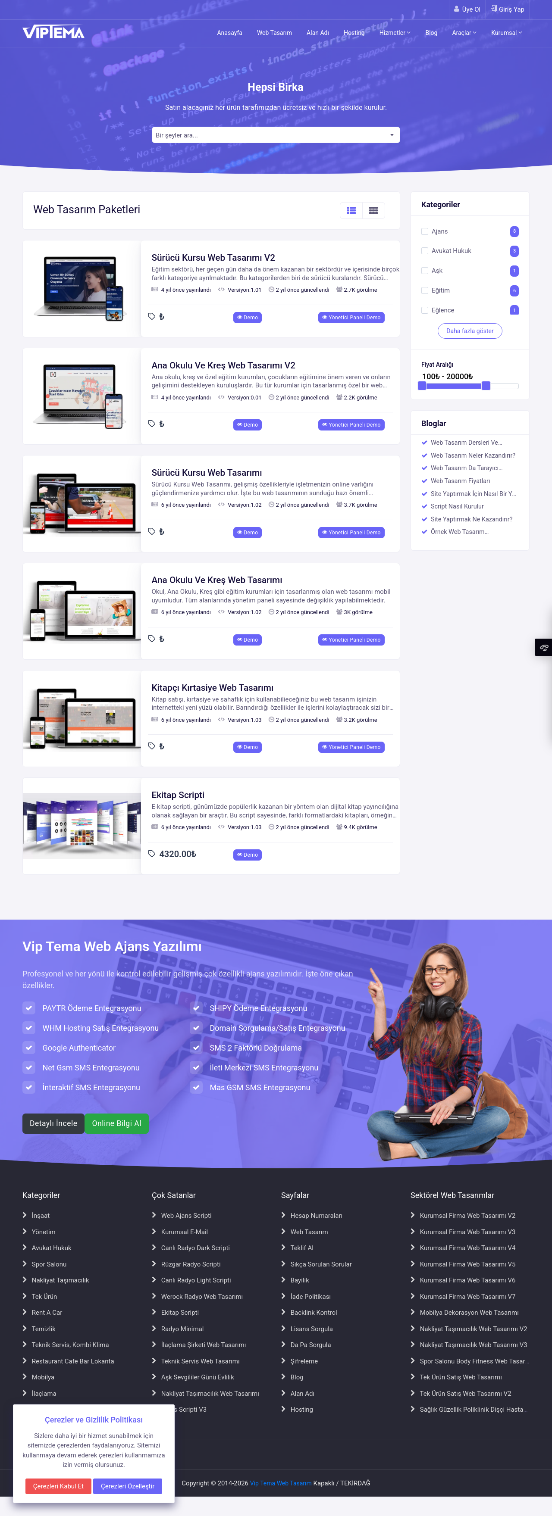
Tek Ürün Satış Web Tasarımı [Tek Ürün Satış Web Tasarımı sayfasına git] (456, 1377)
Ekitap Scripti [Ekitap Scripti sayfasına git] (175, 1312)
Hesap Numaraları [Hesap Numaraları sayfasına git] (311, 1216)
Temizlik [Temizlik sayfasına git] (39, 1329)
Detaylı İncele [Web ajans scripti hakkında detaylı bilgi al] (53, 1123)
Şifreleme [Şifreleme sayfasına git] (299, 1361)
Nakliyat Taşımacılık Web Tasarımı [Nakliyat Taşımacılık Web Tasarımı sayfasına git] (205, 1393)
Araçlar (464, 32)
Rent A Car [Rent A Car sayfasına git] (42, 1312)
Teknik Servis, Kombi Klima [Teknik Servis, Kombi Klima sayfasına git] (65, 1345)
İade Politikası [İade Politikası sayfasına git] (306, 1297)
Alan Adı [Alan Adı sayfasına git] (297, 1393)
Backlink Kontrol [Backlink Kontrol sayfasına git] (309, 1312)
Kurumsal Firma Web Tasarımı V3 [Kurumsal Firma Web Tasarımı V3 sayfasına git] (463, 1232)
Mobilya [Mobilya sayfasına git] (38, 1377)
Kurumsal (506, 32)
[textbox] (276, 135)
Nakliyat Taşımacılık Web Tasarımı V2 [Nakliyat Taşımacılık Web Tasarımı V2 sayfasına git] (469, 1329)
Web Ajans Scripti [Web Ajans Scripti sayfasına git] (182, 1216)
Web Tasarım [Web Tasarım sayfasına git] (304, 1232)
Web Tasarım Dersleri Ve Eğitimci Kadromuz (464, 443)
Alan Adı (318, 32)
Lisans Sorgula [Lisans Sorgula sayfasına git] (307, 1329)
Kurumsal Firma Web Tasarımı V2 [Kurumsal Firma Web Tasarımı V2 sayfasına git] (463, 1216)
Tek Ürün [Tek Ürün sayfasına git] (39, 1297)
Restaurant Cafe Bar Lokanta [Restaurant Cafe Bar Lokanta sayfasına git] (68, 1361)
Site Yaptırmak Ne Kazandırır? (471, 519)
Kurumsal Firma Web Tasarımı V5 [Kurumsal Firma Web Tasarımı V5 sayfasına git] (463, 1264)
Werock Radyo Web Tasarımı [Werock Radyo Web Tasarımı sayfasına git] (197, 1297)
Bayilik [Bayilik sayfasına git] (295, 1280)
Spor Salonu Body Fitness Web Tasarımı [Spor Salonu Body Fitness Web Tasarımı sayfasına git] (472, 1361)
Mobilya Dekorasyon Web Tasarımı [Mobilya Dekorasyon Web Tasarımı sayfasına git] (465, 1312)
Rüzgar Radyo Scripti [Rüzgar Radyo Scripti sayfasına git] (186, 1264)
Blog (431, 32)
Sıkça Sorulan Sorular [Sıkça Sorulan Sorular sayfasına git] (316, 1264)
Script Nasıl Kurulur (457, 506)
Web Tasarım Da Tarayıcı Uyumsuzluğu (465, 469)
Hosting (354, 32)
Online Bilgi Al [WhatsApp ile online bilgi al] (116, 1123)
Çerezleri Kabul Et (58, 1486)
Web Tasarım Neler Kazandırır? (473, 455)
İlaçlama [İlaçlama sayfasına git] (39, 1393)
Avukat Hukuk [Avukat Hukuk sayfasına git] (47, 1248)
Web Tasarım (274, 32)
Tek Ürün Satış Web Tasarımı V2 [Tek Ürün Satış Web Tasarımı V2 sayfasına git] (461, 1393)
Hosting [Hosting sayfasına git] (297, 1409)
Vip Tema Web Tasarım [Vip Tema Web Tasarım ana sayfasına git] (281, 1483)
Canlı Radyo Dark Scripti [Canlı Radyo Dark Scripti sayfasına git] (191, 1248)
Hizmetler (395, 32)
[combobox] (276, 135)
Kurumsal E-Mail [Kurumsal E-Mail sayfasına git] (180, 1232)
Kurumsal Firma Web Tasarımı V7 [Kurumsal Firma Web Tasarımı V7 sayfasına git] (463, 1297)
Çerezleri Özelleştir (127, 1486)
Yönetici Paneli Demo (351, 318)
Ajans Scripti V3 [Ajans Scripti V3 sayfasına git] (179, 1409)
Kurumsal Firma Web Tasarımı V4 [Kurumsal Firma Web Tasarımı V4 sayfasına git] (463, 1248)
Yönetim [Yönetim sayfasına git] (39, 1232)
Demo (247, 318)
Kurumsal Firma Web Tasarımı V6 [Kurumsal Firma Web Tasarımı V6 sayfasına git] (463, 1280)
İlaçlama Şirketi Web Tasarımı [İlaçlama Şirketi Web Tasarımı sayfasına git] (199, 1345)
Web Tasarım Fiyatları (460, 481)
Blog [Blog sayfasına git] (292, 1377)
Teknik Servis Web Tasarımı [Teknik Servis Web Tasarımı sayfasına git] (196, 1361)
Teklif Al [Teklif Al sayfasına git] (297, 1248)
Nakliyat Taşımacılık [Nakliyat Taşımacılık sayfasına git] (55, 1280)
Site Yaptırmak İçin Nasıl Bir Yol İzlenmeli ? (474, 494)
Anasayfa (229, 32)
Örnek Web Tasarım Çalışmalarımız (458, 532)
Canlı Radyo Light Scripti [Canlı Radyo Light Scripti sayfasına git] (191, 1280)
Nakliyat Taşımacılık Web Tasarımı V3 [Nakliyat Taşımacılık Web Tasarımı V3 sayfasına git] (469, 1345)
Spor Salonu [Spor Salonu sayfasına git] (44, 1264)
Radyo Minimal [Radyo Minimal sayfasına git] (178, 1329)
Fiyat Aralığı (437, 365)
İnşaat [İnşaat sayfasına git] (36, 1216)
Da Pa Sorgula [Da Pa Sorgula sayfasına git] (306, 1345)
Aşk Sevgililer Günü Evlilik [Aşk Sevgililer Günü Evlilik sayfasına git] (193, 1377)
